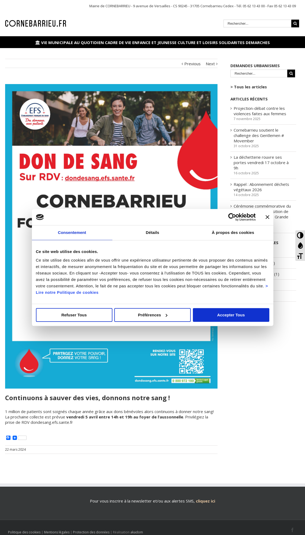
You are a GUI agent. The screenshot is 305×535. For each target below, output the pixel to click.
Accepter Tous (231, 315)
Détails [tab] (152, 232)
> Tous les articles (248, 86)
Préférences (152, 315)
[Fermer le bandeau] (267, 217)
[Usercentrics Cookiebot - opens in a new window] (232, 217)
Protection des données (91, 532)
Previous (192, 63)
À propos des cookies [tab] (233, 232)
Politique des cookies (24, 532)
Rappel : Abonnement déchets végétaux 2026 (261, 187)
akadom (136, 532)
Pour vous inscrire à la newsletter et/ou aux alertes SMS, (142, 501)
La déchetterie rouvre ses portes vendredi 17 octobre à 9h (261, 162)
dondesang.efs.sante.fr (51, 422)
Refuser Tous (74, 315)
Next (210, 63)
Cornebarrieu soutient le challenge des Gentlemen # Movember (259, 135)
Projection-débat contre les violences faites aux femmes (260, 111)
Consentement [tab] (72, 232)
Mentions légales (56, 532)
